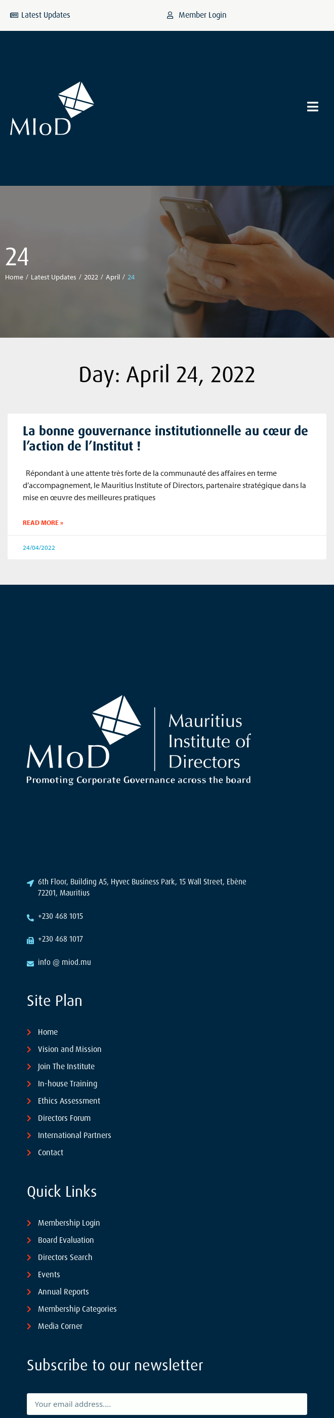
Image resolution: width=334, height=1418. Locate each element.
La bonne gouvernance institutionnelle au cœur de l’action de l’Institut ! (165, 439)
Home (14, 276)
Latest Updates (53, 276)
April (113, 276)
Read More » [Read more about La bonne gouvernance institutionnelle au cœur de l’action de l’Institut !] (43, 522)
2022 (91, 276)
